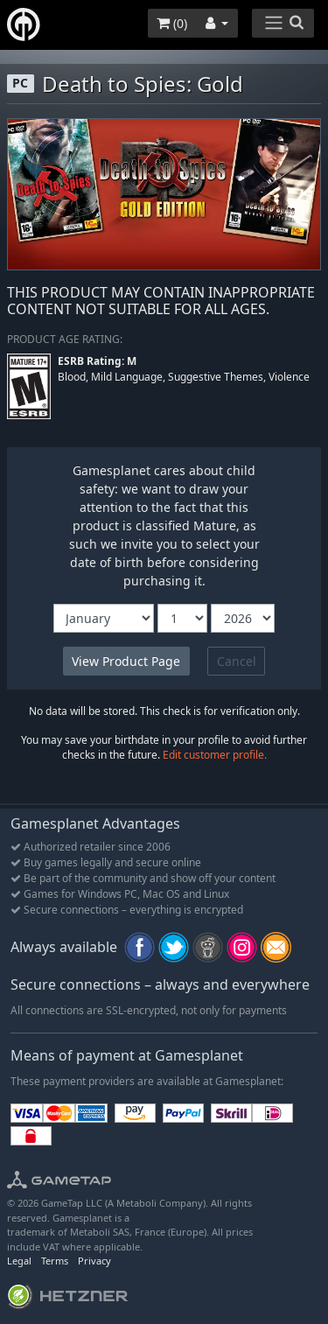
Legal (19, 1260)
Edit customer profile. (215, 754)
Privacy (94, 1260)
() (172, 23)
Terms (54, 1260)
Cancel (236, 661)
